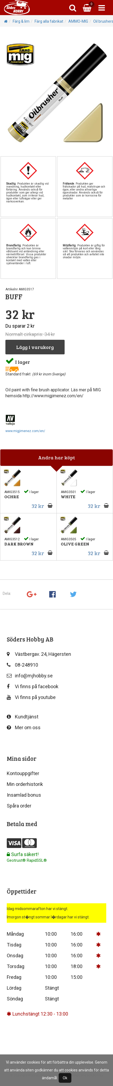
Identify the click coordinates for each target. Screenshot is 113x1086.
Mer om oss (24, 727)
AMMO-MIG (78, 21)
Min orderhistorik (25, 784)
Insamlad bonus (24, 795)
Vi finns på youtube (31, 697)
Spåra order (19, 806)
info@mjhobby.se (30, 675)
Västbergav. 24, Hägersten (39, 654)
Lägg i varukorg (35, 347)
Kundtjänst (22, 717)
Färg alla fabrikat (49, 21)
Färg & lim (21, 21)
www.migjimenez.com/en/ (25, 431)
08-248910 (22, 665)
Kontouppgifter (23, 773)
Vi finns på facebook (32, 686)
